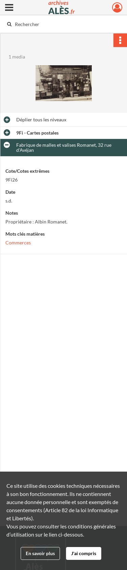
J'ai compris (83, 553)
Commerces (18, 242)
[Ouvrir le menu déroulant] (9, 8)
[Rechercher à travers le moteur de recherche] (63, 24)
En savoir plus (40, 553)
